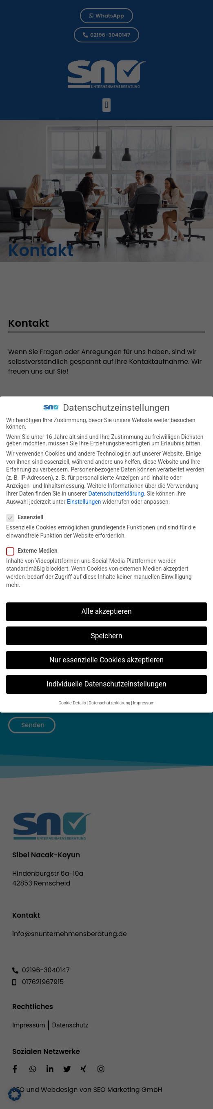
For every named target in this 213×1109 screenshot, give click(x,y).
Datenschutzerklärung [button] (109, 699)
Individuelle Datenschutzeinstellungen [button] (106, 680)
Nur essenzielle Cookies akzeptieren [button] (106, 655)
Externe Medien (34, 546)
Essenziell (27, 513)
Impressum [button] (144, 699)
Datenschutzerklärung (116, 489)
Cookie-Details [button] (72, 699)
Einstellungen (84, 497)
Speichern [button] (106, 631)
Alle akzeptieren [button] (106, 607)
